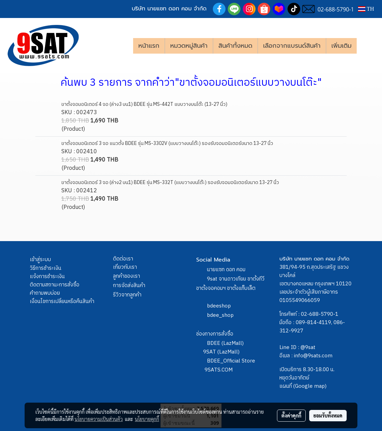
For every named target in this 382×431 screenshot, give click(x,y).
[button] (367, 45)
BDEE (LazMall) (225, 343)
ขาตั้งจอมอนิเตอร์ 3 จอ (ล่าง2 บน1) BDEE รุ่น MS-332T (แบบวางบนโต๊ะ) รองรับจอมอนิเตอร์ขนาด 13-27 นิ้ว (170, 182)
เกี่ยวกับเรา (125, 267)
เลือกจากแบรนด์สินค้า (292, 46)
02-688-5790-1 (319, 314)
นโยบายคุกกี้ (147, 419)
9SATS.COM (219, 370)
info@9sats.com (313, 355)
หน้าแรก (148, 46)
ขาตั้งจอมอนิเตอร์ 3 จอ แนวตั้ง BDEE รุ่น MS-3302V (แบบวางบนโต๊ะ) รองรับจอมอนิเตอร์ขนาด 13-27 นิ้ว (167, 143)
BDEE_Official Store (231, 361)
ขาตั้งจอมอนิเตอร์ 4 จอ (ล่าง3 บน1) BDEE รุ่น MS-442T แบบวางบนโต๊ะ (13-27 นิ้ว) (144, 104)
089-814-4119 (313, 322)
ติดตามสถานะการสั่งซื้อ (54, 285)
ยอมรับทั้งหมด (327, 415)
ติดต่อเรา (123, 259)
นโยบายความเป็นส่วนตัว (99, 419)
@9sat (308, 347)
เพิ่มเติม (341, 46)
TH (366, 9)
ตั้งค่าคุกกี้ (291, 415)
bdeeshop (219, 306)
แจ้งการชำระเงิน (47, 276)
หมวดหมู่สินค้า (189, 46)
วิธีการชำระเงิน (45, 268)
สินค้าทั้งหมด (235, 46)
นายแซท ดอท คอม (226, 269)
